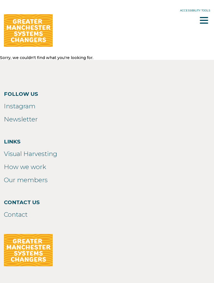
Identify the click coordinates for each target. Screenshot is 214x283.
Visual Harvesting (30, 154)
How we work (25, 167)
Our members (26, 180)
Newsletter (21, 119)
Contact (16, 214)
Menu (204, 20)
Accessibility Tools (195, 10)
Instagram (19, 106)
